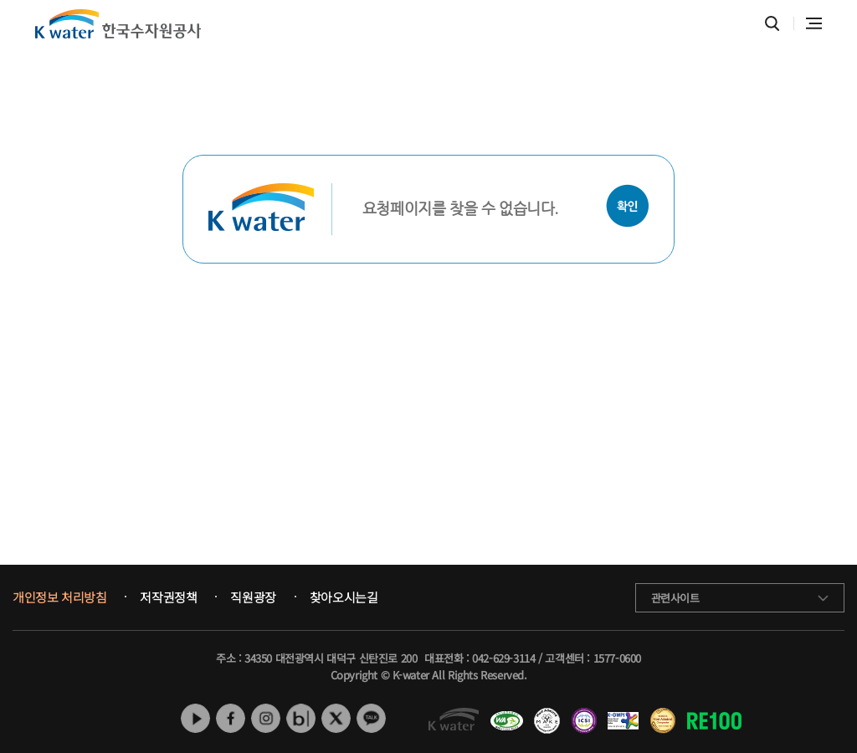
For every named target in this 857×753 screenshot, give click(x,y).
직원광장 (252, 597)
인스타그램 (265, 718)
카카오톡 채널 (371, 718)
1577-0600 (617, 658)
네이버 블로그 (301, 718)
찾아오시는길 (344, 597)
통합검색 (772, 23)
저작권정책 (168, 597)
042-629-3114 (503, 658)
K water (118, 24)
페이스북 (230, 718)
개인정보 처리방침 (59, 597)
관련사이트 (675, 598)
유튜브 (195, 718)
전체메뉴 (814, 23)
